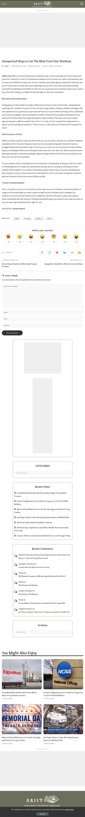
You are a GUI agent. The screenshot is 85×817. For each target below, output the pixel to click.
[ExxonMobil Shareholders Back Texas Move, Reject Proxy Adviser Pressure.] (22, 674)
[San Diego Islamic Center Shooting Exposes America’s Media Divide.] (63, 719)
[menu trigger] (5, 4)
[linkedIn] (64, 252)
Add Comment (34, 66)
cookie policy (69, 810)
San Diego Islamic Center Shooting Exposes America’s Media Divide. (43, 517)
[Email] (79, 252)
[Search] (81, 4)
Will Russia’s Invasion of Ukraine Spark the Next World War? (42, 576)
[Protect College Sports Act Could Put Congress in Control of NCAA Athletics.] (63, 674)
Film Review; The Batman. (28, 585)
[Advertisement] (42, 30)
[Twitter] (50, 252)
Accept (42, 814)
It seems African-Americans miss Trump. (34, 567)
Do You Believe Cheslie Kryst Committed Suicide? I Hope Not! (41, 603)
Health (45, 66)
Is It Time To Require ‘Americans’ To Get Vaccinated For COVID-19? (44, 612)
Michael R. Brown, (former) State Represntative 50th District (43, 555)
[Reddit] (72, 252)
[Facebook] (42, 252)
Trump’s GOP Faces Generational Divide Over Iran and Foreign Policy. (43, 535)
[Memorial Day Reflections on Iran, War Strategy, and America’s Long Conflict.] (22, 719)
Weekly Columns (55, 66)
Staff (7, 66)
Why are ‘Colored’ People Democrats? (33, 558)
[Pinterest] (57, 252)
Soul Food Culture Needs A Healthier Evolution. (35, 522)
